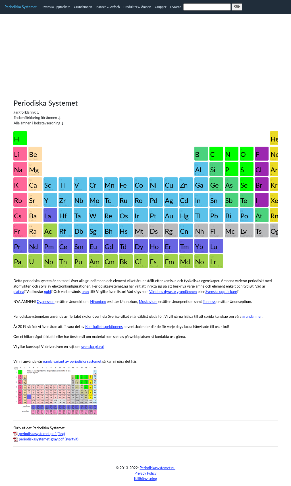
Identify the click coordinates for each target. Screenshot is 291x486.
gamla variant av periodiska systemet (72, 361)
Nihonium (98, 301)
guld (47, 291)
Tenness (209, 301)
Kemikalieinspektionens (104, 326)
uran (85, 291)
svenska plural (92, 346)
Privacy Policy (145, 473)
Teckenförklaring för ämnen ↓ (37, 117)
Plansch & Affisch (108, 7)
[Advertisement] (145, 54)
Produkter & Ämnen (137, 7)
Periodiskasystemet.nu (157, 468)
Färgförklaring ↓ (26, 112)
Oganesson (46, 301)
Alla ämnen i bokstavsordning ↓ (39, 123)
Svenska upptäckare (56, 7)
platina (18, 291)
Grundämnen (83, 7)
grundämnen (252, 316)
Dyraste (175, 7)
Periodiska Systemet (21, 7)
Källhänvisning (145, 478)
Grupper (161, 7)
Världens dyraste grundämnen (173, 291)
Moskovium (148, 301)
